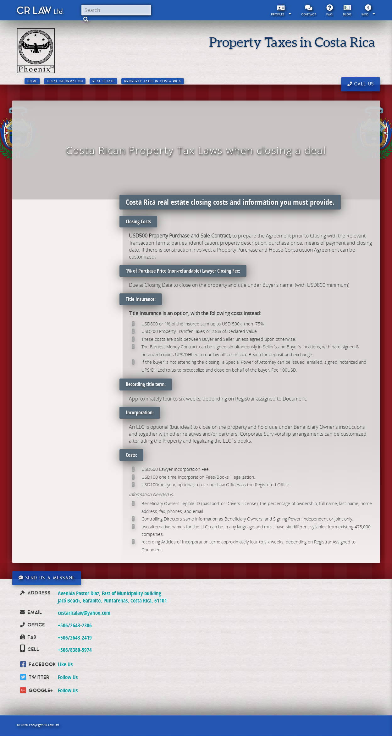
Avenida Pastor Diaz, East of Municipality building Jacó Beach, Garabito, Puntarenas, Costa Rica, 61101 (112, 597)
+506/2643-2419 (75, 637)
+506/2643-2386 (75, 625)
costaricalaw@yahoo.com (84, 612)
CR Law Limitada (40, 11)
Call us (360, 84)
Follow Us (68, 677)
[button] (85, 19)
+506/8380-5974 (75, 649)
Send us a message (47, 578)
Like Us (65, 664)
